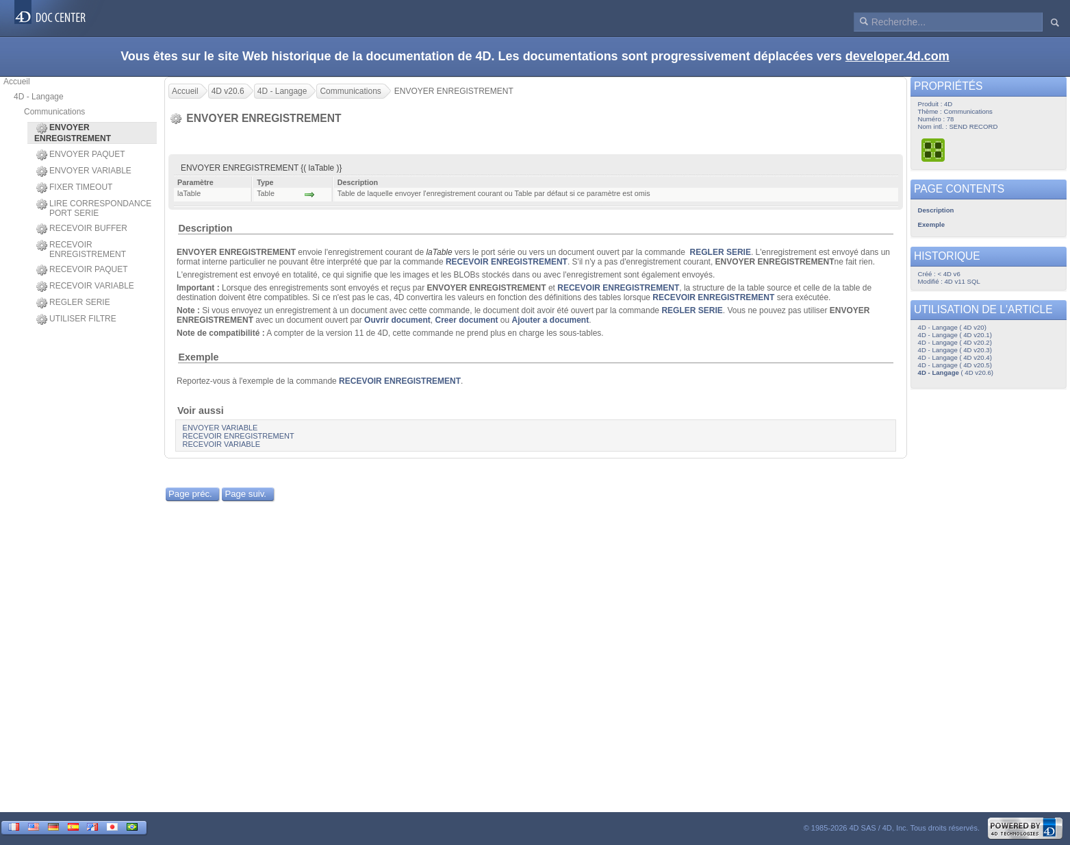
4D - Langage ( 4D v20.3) (955, 350)
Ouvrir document (397, 320)
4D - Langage (39, 96)
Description (205, 228)
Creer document (466, 320)
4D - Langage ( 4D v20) (952, 327)
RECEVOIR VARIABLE (85, 286)
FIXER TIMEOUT (74, 187)
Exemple (198, 357)
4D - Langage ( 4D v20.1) (955, 335)
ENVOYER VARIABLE (83, 171)
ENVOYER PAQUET (80, 154)
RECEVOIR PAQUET (81, 270)
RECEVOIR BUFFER (81, 228)
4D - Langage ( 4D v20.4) (955, 357)
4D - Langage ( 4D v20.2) (955, 342)
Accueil (16, 81)
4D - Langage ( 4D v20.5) (955, 365)
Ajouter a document (550, 320)
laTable (439, 252)
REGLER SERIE (73, 302)
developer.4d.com (897, 56)
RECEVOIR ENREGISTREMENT (81, 249)
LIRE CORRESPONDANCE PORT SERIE (93, 208)
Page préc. (190, 494)
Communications (54, 112)
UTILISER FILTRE (76, 319)
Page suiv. (245, 494)
